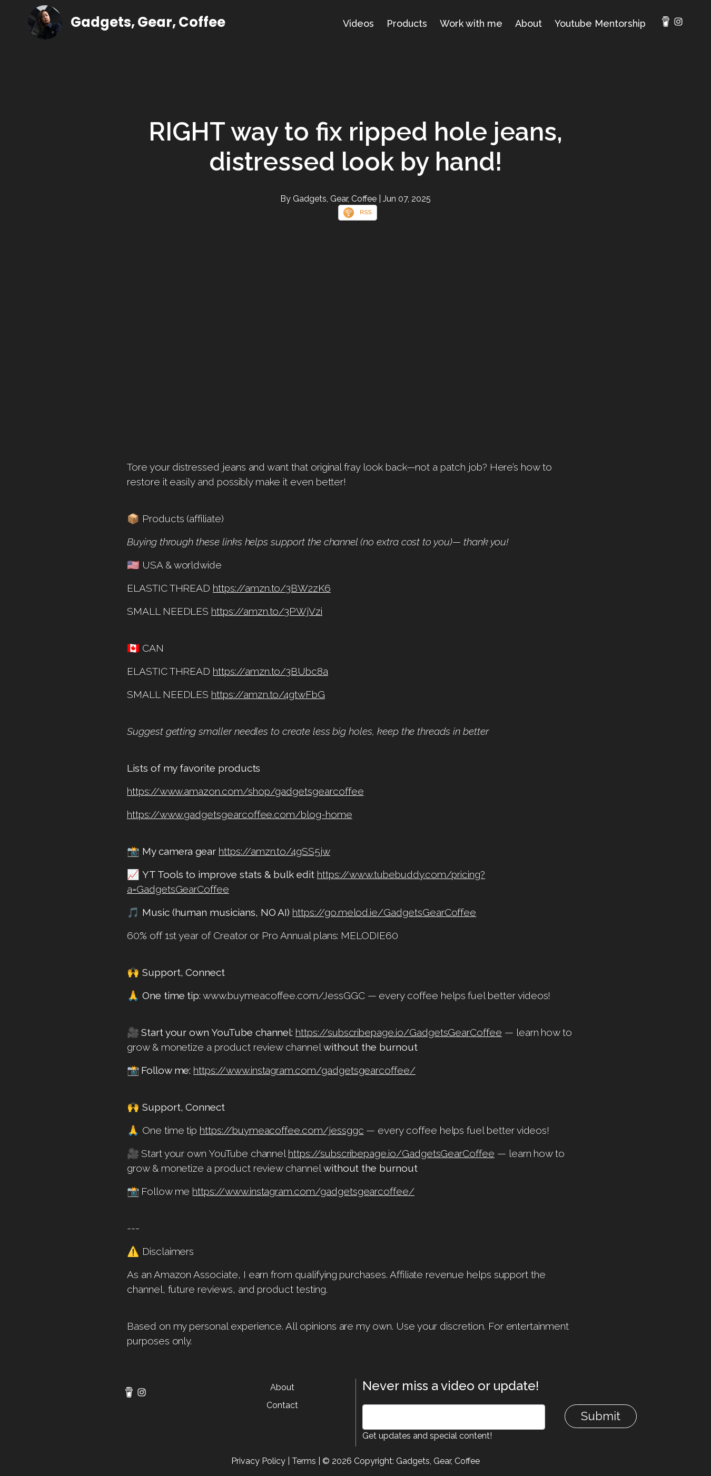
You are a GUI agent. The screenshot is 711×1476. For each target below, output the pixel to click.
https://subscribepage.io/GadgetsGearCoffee (398, 1032)
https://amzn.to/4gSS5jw (274, 851)
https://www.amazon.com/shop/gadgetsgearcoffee (245, 791)
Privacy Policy (258, 1461)
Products (407, 23)
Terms (304, 1461)
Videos (358, 23)
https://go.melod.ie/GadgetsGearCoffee (384, 912)
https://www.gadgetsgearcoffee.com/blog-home (239, 814)
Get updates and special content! (427, 1436)
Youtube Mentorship (600, 23)
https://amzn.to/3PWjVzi (266, 611)
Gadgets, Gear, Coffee (148, 22)
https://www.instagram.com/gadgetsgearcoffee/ (304, 1070)
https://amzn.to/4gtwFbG (268, 694)
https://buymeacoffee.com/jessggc (281, 1130)
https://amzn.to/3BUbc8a (270, 671)
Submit (600, 1416)
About (528, 23)
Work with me (471, 23)
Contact (282, 1405)
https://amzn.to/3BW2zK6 (272, 588)
